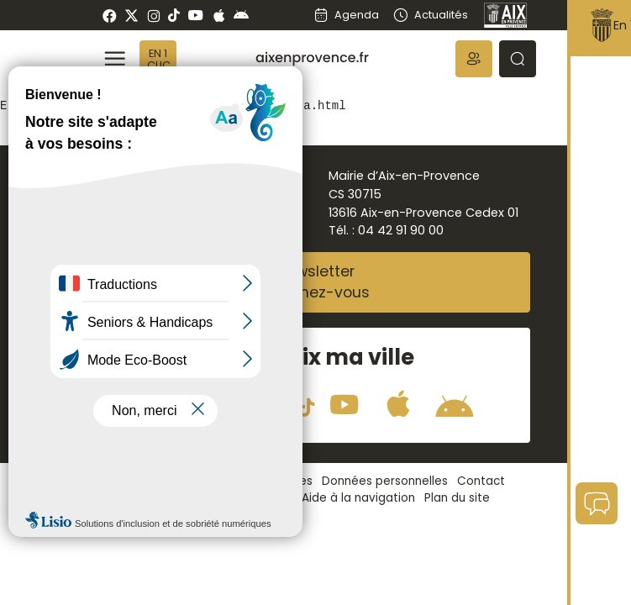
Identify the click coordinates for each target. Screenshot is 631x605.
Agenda (346, 15)
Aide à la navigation (358, 498)
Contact (481, 481)
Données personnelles (385, 481)
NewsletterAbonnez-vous (316, 282)
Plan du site (457, 498)
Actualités (429, 15)
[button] (473, 58)
